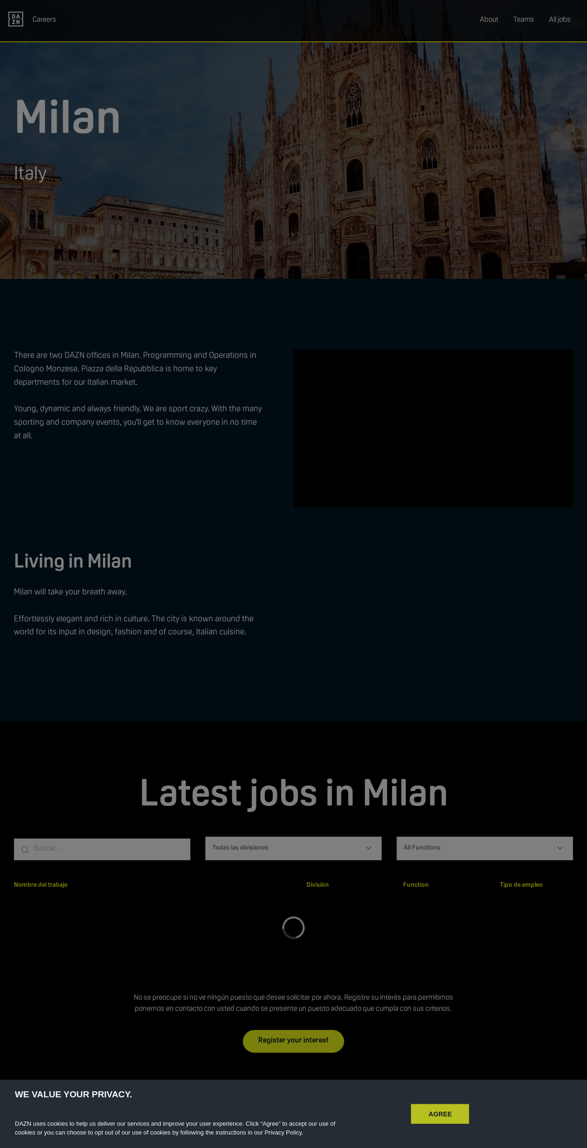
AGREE (440, 1113)
